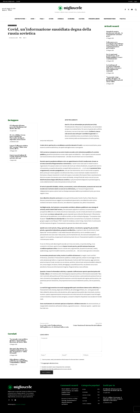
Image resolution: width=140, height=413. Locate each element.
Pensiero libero (12, 25)
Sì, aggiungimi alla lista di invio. (49, 363)
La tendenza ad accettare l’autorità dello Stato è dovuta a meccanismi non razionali (113, 68)
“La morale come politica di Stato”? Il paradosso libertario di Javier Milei (19, 340)
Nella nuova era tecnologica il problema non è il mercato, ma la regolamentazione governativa (114, 45)
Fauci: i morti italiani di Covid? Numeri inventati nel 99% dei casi (18, 156)
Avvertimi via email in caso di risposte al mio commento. (56, 367)
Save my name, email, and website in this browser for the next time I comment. (63, 359)
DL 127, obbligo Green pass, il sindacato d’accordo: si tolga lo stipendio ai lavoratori (17, 137)
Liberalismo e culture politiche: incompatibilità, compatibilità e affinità (19, 361)
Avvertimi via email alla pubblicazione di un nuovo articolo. (57, 369)
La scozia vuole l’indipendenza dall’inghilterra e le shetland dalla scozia (54, 326)
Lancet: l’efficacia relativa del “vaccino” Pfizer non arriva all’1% (19, 147)
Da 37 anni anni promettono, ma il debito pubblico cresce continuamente (114, 57)
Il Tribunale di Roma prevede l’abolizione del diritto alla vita (18, 127)
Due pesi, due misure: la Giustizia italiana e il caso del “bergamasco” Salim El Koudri (18, 351)
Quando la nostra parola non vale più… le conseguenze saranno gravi (114, 34)
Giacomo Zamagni (20, 404)
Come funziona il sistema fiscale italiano (87, 325)
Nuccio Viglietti (66, 389)
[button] (136, 9)
